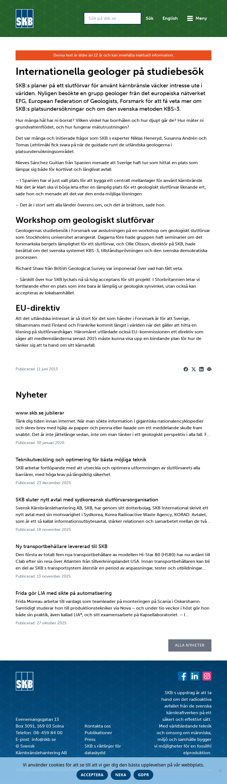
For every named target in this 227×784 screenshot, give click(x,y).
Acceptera (92, 774)
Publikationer (98, 732)
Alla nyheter (190, 645)
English (170, 18)
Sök (150, 18)
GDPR (143, 774)
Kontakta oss (98, 726)
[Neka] (220, 770)
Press (90, 739)
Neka (120, 774)
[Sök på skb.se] (112, 18)
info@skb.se (44, 739)
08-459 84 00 (48, 732)
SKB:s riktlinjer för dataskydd (103, 749)
